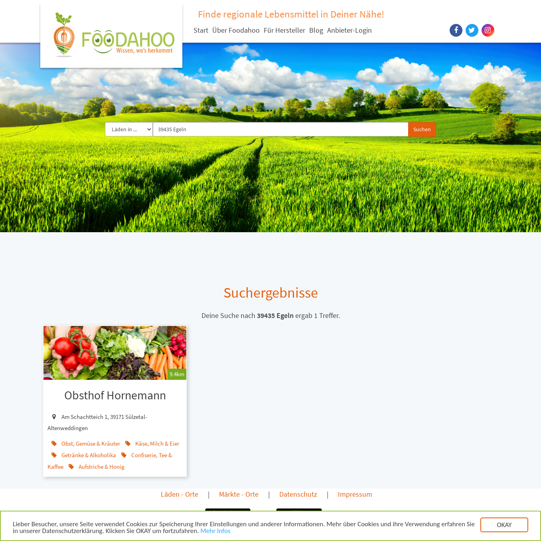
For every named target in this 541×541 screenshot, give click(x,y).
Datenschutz (298, 494)
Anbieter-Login (349, 30)
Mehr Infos (215, 531)
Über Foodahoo (236, 30)
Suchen (422, 129)
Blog (316, 30)
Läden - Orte (179, 494)
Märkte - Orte (239, 494)
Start (200, 30)
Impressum (355, 494)
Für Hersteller (284, 30)
